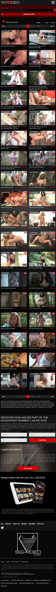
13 (25, 26)
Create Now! (42, 440)
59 (38, 26)
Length (46, 22)
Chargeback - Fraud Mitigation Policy (42, 580)
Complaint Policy (5, 580)
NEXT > (52, 26)
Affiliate (40, 524)
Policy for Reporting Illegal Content (9, 583)
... (19, 26)
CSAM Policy (28, 580)
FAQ (2, 524)
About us (16, 524)
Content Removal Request (42, 583)
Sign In (8, 561)
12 (22, 26)
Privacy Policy (24, 561)
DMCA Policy (4, 586)
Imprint (24, 524)
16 (33, 26)
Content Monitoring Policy (17, 580)
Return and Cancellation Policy (26, 583)
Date (42, 22)
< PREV (3, 26)
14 (27, 26)
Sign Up (3, 561)
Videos (6, 8)
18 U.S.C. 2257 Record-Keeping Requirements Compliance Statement (17, 574)
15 (30, 26)
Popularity (52, 22)
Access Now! (28, 468)
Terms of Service (15, 561)
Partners (32, 524)
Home (2, 8)
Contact (8, 524)
